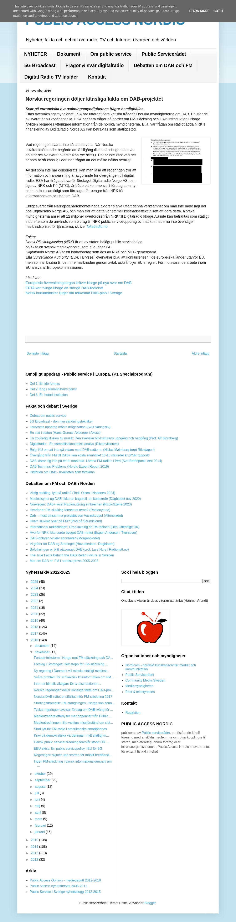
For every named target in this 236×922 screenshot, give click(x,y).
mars (39, 819)
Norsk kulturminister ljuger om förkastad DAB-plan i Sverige (74, 293)
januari (40, 832)
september (43, 780)
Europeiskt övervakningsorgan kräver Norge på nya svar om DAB (79, 283)
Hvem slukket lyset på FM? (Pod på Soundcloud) (66, 521)
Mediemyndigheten (139, 686)
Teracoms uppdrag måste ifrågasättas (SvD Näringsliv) (70, 427)
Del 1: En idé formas (45, 383)
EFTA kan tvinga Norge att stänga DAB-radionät (64, 288)
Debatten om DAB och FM (163, 65)
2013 (35, 853)
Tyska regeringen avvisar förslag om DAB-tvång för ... (73, 709)
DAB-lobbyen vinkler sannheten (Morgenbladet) (65, 538)
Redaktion (132, 712)
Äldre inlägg (201, 353)
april (38, 812)
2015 (35, 840)
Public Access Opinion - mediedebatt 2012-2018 (65, 880)
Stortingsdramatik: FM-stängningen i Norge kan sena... (74, 703)
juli (37, 793)
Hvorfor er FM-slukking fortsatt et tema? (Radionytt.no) (70, 510)
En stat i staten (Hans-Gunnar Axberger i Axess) (65, 432)
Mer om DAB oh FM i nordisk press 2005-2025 (64, 561)
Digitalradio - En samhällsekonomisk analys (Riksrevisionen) (74, 444)
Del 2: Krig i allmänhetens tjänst (53, 389)
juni (38, 799)
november (43, 652)
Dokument (68, 54)
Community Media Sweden (145, 680)
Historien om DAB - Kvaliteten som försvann (62, 472)
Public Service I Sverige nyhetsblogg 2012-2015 (65, 892)
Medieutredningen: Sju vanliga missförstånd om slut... (73, 722)
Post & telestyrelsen (140, 692)
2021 (35, 607)
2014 (35, 846)
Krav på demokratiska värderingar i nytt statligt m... (71, 735)
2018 (35, 627)
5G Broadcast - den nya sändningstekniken (61, 421)
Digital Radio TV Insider (51, 77)
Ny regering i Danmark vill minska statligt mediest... (71, 671)
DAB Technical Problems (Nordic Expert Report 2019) (69, 466)
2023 (35, 594)
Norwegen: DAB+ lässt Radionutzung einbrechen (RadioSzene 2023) (81, 504)
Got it (218, 11)
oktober (41, 773)
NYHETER (35, 54)
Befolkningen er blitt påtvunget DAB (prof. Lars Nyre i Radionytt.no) (79, 549)
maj (38, 806)
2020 (35, 614)
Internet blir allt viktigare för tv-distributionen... (67, 683)
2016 (35, 640)
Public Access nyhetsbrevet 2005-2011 (58, 886)
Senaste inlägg (38, 353)
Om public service (111, 54)
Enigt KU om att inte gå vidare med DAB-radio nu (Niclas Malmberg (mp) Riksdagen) (92, 449)
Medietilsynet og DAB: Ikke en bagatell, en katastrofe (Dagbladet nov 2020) (85, 498)
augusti (40, 786)
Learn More (199, 11)
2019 (35, 620)
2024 (35, 588)
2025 (35, 581)
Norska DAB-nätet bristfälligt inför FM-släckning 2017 (73, 696)
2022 (35, 601)
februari (41, 825)
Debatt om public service (48, 415)
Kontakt (97, 77)
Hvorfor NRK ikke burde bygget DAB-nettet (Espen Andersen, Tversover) (83, 532)
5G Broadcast (40, 65)
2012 (35, 859)
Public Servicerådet (164, 54)
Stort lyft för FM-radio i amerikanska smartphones (70, 729)
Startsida (120, 353)
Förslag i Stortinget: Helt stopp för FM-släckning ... (71, 664)
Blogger (150, 903)
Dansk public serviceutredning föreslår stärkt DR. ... (72, 742)
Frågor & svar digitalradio (95, 65)
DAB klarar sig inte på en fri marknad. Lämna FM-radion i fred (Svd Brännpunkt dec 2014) (96, 461)
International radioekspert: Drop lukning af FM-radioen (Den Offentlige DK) (84, 527)
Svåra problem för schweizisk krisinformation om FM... (74, 677)
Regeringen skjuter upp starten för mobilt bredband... (73, 755)
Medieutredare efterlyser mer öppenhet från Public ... (73, 716)
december (43, 645)
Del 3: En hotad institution (49, 395)
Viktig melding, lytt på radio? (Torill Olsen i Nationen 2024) (72, 493)
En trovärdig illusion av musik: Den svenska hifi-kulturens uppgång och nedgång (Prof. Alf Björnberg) (104, 438)
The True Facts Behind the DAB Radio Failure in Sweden (72, 555)
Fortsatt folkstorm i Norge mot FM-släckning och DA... (73, 657)
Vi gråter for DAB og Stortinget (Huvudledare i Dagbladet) (72, 544)
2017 (35, 633)
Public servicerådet (156, 733)
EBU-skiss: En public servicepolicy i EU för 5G (68, 748)
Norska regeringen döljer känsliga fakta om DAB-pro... (74, 690)
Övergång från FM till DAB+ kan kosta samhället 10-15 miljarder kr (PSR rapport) (89, 455)
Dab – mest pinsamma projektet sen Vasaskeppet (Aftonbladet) (76, 515)
